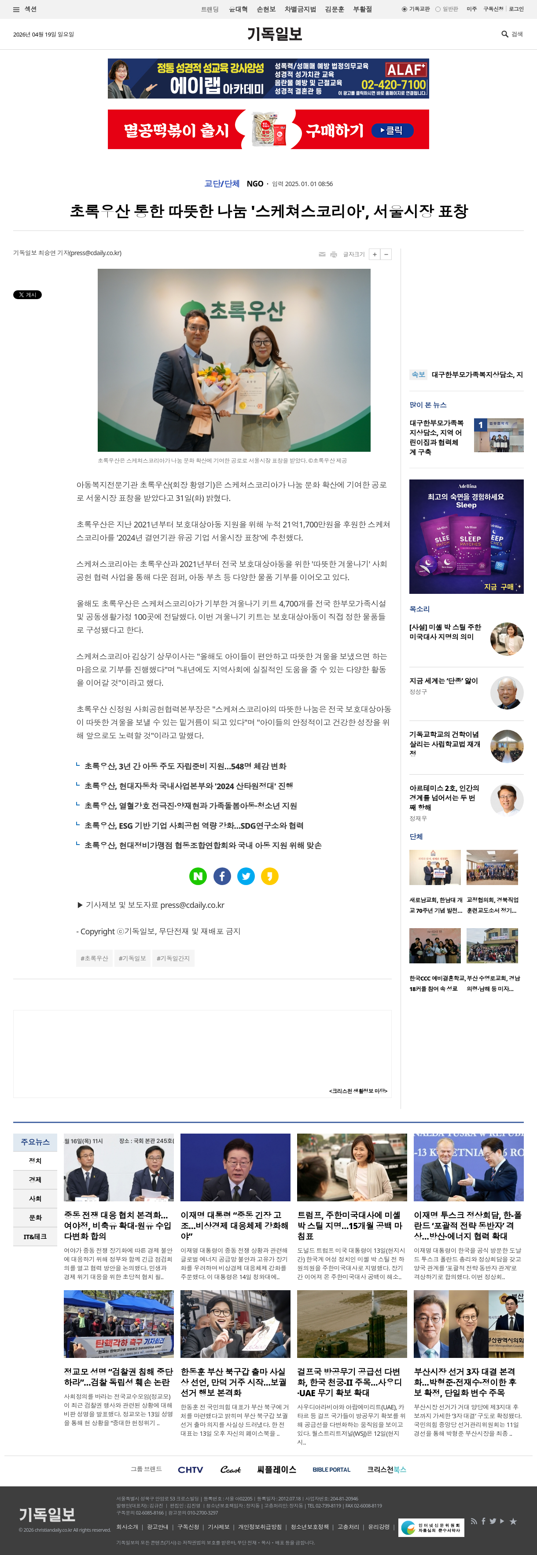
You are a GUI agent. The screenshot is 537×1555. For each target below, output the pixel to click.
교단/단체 (222, 183)
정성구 (418, 692)
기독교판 (419, 9)
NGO (255, 183)
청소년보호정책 (310, 1527)
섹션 (25, 9)
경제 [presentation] (35, 1179)
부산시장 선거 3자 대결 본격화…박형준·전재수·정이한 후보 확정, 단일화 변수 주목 (465, 1382)
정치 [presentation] (35, 1160)
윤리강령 (379, 1527)
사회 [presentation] (35, 1198)
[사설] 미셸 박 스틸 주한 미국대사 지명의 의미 (445, 632)
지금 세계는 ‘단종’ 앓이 (443, 681)
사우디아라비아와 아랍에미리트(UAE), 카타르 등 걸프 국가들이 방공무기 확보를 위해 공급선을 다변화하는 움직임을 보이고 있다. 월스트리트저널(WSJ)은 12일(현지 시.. (351, 1424)
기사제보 (219, 1527)
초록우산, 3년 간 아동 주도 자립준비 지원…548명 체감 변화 (185, 766)
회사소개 (127, 1527)
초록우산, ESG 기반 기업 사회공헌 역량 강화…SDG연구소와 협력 (194, 825)
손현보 (266, 9)
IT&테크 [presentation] (35, 1236)
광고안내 (158, 1527)
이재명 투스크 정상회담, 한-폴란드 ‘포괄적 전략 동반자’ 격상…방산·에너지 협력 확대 (468, 1226)
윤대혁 (238, 9)
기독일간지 (175, 958)
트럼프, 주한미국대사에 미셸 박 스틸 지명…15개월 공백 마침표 (349, 1226)
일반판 (450, 9)
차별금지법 (300, 9)
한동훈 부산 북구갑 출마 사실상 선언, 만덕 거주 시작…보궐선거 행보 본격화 (233, 1382)
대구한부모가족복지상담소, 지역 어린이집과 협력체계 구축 (436, 437)
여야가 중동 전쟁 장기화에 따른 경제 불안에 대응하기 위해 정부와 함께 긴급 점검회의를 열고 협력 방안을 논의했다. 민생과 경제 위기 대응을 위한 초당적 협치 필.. (118, 1263)
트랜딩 (209, 9)
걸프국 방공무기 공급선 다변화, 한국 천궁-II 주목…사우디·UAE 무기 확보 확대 (349, 1382)
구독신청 (493, 9)
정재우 (418, 818)
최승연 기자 (53, 253)
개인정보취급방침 (260, 1527)
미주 (472, 9)
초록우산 (96, 958)
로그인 (516, 9)
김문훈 (334, 9)
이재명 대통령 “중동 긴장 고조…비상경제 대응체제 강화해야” (234, 1226)
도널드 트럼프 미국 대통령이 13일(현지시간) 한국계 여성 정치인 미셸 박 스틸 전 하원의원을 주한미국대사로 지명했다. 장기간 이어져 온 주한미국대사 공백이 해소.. (351, 1263)
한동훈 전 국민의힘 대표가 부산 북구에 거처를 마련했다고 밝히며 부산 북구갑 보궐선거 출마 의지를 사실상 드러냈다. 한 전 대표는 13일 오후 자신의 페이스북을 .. (234, 1420)
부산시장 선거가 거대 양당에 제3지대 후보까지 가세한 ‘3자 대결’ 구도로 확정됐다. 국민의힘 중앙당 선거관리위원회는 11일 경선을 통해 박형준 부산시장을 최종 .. (468, 1420)
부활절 (362, 9)
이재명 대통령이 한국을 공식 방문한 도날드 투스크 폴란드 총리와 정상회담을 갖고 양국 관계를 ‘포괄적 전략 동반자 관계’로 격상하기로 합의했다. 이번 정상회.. (467, 1263)
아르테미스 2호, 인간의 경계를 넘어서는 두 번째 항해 (444, 797)
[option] (438, 884)
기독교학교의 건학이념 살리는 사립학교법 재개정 (445, 744)
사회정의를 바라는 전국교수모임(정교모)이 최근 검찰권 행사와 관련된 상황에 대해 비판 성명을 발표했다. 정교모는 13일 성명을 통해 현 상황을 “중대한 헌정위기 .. (118, 1409)
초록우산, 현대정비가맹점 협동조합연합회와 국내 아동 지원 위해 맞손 (202, 845)
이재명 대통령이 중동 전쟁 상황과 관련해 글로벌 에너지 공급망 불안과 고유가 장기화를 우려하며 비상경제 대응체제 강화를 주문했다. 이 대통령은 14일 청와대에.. (234, 1263)
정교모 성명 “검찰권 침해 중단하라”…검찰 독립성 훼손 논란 (118, 1377)
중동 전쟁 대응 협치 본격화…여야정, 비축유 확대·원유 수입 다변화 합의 (117, 1226)
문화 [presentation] (35, 1217)
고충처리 (349, 1527)
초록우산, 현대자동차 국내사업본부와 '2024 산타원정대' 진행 (188, 786)
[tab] (35, 1161)
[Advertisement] (467, 304)
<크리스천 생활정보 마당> (358, 1091)
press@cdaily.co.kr (95, 253)
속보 (418, 375)
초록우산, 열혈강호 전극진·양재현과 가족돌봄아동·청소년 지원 (190, 806)
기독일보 (134, 958)
